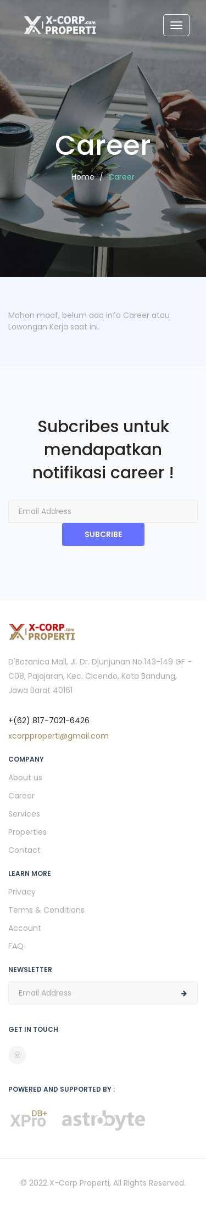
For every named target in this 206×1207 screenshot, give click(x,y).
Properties (27, 831)
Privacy (22, 891)
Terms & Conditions (46, 909)
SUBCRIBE (103, 534)
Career (21, 795)
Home (82, 176)
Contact (24, 850)
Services (24, 813)
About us (25, 777)
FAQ (16, 946)
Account (24, 928)
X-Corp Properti (79, 1182)
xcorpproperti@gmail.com (58, 735)
